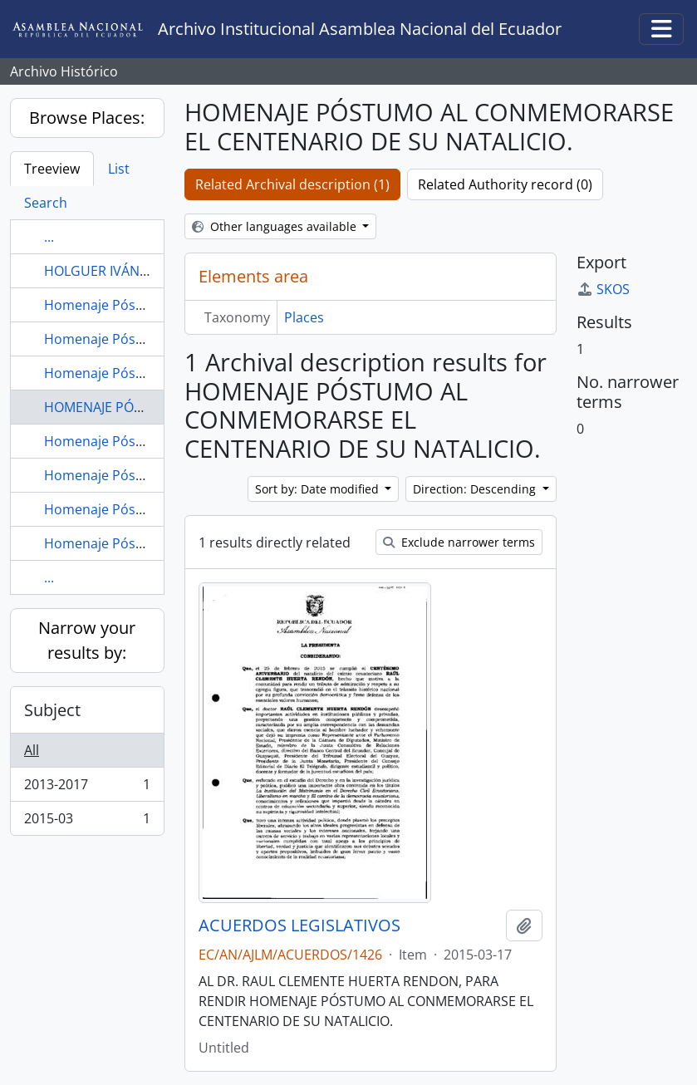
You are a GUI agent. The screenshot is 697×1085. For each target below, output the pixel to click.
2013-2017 (86, 788)
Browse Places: (87, 117)
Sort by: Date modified (318, 489)
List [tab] (119, 169)
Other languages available (276, 226)
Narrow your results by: (86, 640)
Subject (52, 710)
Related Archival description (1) (292, 184)
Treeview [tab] (52, 169)
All (31, 750)
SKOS (603, 289)
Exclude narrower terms (459, 542)
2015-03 (86, 821)
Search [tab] (45, 203)
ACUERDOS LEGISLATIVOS (299, 925)
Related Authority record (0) (505, 184)
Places (304, 317)
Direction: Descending (476, 489)
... (49, 237)
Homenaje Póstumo (106, 305)
